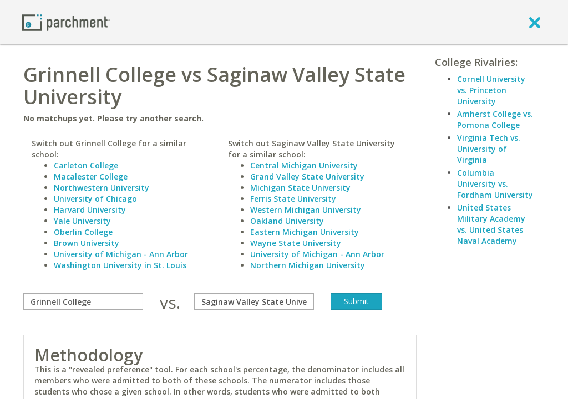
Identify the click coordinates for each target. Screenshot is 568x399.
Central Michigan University (304, 165)
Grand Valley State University (307, 176)
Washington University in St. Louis (120, 265)
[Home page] (66, 22)
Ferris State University (293, 198)
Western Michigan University (305, 209)
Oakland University (287, 221)
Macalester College (91, 176)
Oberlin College (83, 232)
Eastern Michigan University (304, 232)
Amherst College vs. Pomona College (495, 119)
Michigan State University (300, 187)
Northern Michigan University (307, 265)
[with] (254, 301)
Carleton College (86, 165)
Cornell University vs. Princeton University (491, 90)
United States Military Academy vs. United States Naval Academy (491, 224)
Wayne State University (295, 243)
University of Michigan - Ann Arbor (121, 254)
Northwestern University (101, 187)
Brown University (86, 243)
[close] (535, 22)
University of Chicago (95, 198)
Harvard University (90, 209)
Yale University (82, 221)
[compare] (83, 301)
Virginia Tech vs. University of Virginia (488, 148)
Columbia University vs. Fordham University (495, 183)
